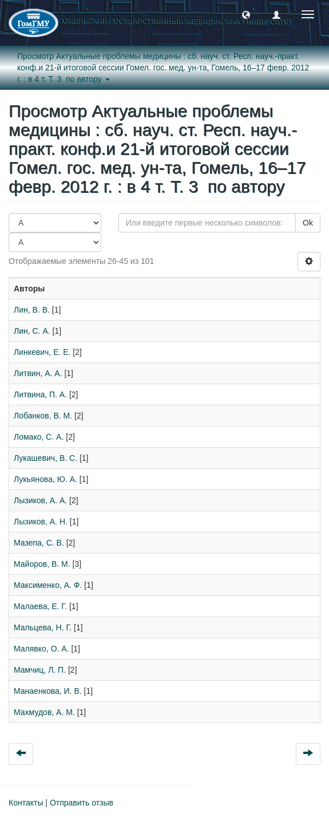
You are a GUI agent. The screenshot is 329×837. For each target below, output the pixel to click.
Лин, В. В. (32, 309)
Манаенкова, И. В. (48, 691)
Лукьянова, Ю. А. (45, 479)
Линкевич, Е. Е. (42, 352)
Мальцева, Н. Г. (43, 627)
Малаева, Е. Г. (40, 606)
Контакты (26, 802)
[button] (246, 14)
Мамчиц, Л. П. (40, 669)
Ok (308, 222)
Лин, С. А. (32, 330)
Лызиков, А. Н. (41, 521)
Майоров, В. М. (42, 563)
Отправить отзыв (81, 802)
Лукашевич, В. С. (45, 458)
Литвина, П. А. (40, 394)
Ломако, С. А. (39, 436)
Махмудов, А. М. (44, 712)
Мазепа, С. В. (39, 542)
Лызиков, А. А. (40, 500)
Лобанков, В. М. (43, 415)
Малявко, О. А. (41, 648)
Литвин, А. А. (38, 373)
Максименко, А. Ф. (48, 585)
